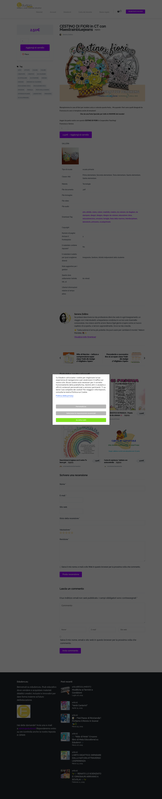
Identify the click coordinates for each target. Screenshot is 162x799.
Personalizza (81, 406)
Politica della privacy (64, 395)
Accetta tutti (81, 420)
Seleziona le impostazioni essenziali (81, 413)
